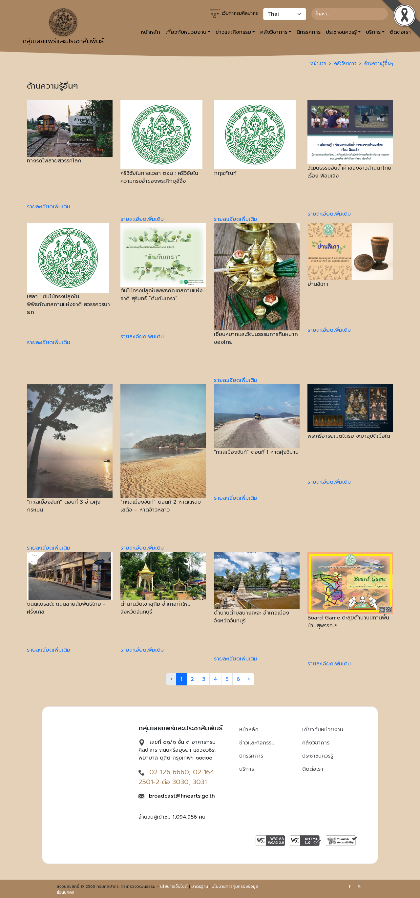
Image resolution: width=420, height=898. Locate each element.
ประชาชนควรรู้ (317, 756)
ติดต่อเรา (312, 769)
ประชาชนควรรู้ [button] (341, 32)
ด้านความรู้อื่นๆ (378, 63)
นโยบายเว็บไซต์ (174, 886)
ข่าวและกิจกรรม (257, 743)
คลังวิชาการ (345, 63)
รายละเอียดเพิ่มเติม (48, 207)
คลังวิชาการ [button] (273, 32)
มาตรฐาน (199, 886)
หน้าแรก (318, 63)
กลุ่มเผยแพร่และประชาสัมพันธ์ (63, 27)
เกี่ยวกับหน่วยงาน (322, 730)
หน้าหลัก (150, 32)
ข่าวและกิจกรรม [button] (233, 32)
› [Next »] (249, 679)
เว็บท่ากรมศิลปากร (234, 13)
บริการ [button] (373, 32)
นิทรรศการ (309, 32)
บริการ (246, 769)
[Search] (349, 14)
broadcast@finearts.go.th (182, 796)
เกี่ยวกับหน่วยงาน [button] (185, 32)
